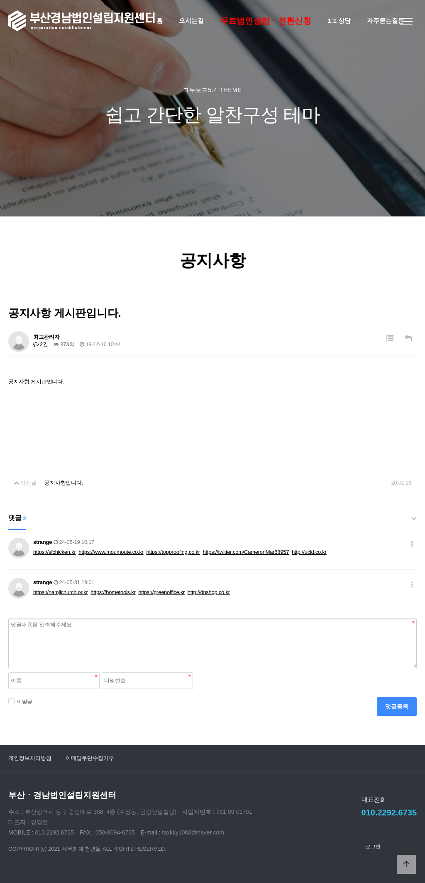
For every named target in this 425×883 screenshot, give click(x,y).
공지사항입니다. (63, 483)
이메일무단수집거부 (90, 758)
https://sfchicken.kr (54, 552)
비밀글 (20, 701)
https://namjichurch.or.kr (60, 592)
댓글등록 (396, 706)
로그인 (373, 846)
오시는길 (191, 20)
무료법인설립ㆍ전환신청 (265, 20)
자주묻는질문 (385, 20)
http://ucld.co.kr (309, 552)
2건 (40, 344)
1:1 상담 (339, 20)
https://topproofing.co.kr (173, 552)
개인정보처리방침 (29, 758)
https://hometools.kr (112, 592)
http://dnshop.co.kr (209, 592)
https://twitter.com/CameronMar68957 (246, 552)
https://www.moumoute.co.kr (111, 552)
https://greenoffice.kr (161, 592)
